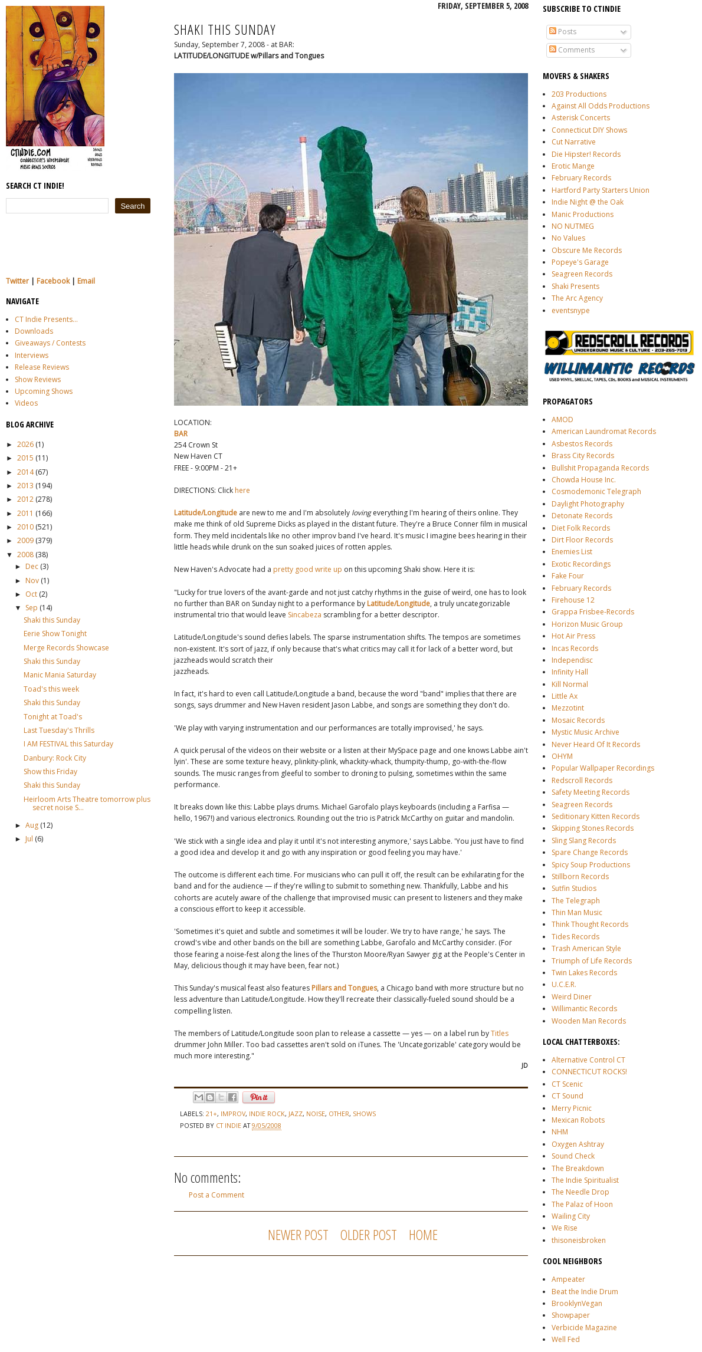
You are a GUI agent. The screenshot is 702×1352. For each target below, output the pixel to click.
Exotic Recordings (581, 564)
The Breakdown (578, 1168)
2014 (25, 472)
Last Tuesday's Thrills (59, 730)
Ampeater (568, 1279)
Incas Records (575, 648)
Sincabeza (305, 615)
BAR (181, 434)
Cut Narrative (574, 142)
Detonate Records (582, 516)
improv (233, 1113)
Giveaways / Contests (50, 343)
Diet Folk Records (581, 528)
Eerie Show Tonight (55, 634)
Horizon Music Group (587, 624)
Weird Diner (572, 997)
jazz (295, 1113)
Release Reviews (42, 367)
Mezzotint (568, 708)
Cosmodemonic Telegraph (596, 491)
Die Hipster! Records (586, 154)
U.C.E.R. (564, 984)
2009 (25, 540)
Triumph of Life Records (592, 961)
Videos (26, 403)
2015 (25, 458)
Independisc (572, 660)
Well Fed (566, 1339)
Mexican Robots (578, 1120)
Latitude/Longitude (205, 513)
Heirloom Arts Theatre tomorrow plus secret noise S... (87, 803)
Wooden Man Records (589, 1021)
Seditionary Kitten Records (595, 816)
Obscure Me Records (587, 250)
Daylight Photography (588, 504)
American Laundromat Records (604, 431)
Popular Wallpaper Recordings (603, 768)
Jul (29, 839)
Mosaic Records (578, 720)
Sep (31, 608)
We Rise (565, 1228)
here (242, 490)
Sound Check (573, 1156)
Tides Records (575, 937)
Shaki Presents (575, 286)
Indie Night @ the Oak (588, 202)
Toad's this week (51, 689)
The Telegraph (576, 901)
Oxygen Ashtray (578, 1144)
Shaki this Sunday (52, 620)
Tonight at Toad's (53, 717)
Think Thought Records (590, 924)
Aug (31, 825)
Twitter (17, 281)
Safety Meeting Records (590, 792)
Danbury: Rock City (55, 758)
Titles (500, 1033)
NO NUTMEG (573, 226)
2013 (25, 486)
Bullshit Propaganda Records (600, 468)
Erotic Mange (573, 166)
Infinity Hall (570, 672)
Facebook (53, 281)
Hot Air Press (573, 636)
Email (86, 281)
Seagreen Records (582, 274)
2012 (25, 499)
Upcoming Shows (44, 391)
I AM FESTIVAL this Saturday (68, 744)
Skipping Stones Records (593, 828)
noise (315, 1113)
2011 (25, 513)
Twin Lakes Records (584, 973)
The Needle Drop (580, 1192)
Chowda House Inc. (584, 480)
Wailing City (571, 1216)
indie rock (267, 1113)
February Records (581, 178)
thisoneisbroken (579, 1240)
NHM (560, 1132)
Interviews (31, 355)
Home (423, 1234)
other (339, 1113)
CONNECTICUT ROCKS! (589, 1072)
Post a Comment (216, 1195)
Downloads (34, 331)
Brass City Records (583, 455)
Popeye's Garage (580, 262)
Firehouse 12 (573, 600)
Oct (31, 594)
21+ (211, 1113)
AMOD (562, 420)
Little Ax (565, 696)
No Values (568, 238)
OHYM (562, 756)
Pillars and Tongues (344, 988)
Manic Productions (583, 214)
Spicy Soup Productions (591, 865)
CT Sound (567, 1096)
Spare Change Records (590, 852)
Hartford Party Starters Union (600, 190)
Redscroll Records (582, 780)
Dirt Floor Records (582, 540)
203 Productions (579, 94)
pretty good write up (307, 569)
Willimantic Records (584, 1009)
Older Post (368, 1234)
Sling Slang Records (584, 840)
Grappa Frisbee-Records (593, 612)
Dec (31, 566)
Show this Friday (50, 772)
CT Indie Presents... (46, 319)
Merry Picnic (572, 1108)
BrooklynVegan (577, 1303)
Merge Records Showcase (66, 648)
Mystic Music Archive (585, 732)
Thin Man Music (577, 912)
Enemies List (572, 552)
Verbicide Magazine (584, 1328)
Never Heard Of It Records (596, 744)
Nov (32, 580)
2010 (25, 527)
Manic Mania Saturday (60, 675)
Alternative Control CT (588, 1060)
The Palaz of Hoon (582, 1204)
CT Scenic (567, 1084)
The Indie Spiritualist (585, 1180)
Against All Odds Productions (600, 106)
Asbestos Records (582, 444)
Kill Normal (570, 684)
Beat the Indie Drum (585, 1292)
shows (364, 1113)
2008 (25, 555)
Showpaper (571, 1315)
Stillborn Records (580, 876)
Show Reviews (38, 379)
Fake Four (568, 576)
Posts (562, 32)
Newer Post (298, 1234)
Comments (572, 50)
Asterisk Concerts (581, 118)
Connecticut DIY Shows (589, 130)
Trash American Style (586, 948)
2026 (25, 444)
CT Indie (229, 1125)
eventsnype (571, 310)
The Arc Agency (577, 298)
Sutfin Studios (574, 888)
